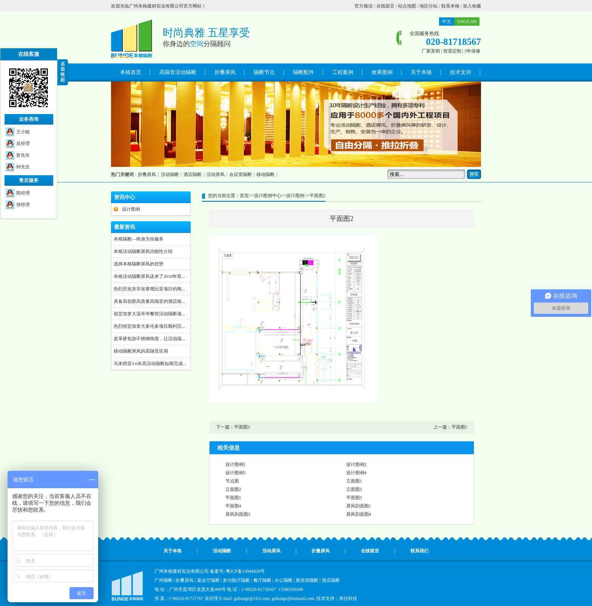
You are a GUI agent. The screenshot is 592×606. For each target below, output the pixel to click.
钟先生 (23, 167)
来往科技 (348, 598)
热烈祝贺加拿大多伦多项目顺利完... (149, 326)
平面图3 (242, 427)
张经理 (23, 204)
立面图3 (354, 489)
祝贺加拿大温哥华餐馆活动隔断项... (149, 313)
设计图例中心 (267, 195)
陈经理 (23, 193)
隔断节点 (264, 72)
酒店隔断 (192, 174)
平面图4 (233, 506)
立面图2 (233, 489)
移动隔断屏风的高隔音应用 (141, 351)
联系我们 (419, 551)
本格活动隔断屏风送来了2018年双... (149, 276)
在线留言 (385, 6)
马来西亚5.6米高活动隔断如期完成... (150, 363)
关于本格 (421, 72)
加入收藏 (472, 6)
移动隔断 (265, 174)
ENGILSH (466, 21)
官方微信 (364, 6)
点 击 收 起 (62, 71)
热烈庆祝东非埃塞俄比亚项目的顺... (149, 288)
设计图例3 (235, 472)
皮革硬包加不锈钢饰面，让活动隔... (149, 338)
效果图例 (382, 72)
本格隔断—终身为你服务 (138, 239)
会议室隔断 (240, 174)
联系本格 (450, 6)
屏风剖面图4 (358, 514)
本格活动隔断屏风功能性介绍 (143, 251)
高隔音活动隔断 (177, 72)
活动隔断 (170, 174)
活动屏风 (216, 174)
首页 (244, 195)
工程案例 (342, 72)
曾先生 (23, 155)
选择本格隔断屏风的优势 (138, 264)
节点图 (232, 481)
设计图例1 (235, 464)
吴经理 (23, 143)
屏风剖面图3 (237, 514)
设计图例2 (356, 464)
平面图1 (459, 427)
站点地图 (407, 6)
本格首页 (130, 72)
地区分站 (428, 6)
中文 (446, 21)
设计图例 (131, 209)
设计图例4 (356, 472)
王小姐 (23, 131)
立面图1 (354, 481)
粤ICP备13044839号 (245, 571)
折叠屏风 (225, 72)
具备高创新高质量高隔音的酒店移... (149, 301)
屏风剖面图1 (358, 506)
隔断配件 (303, 72)
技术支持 (460, 72)
